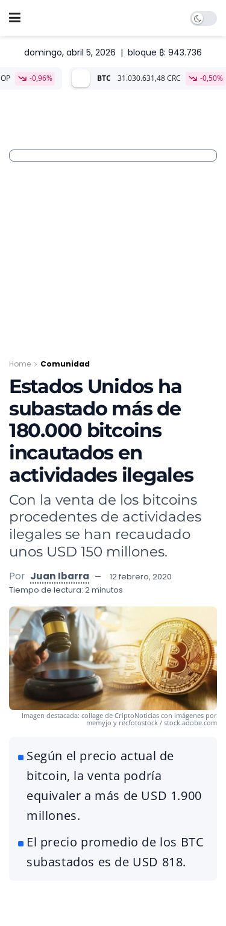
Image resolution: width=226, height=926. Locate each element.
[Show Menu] (14, 18)
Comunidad (65, 364)
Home (20, 364)
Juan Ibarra (59, 576)
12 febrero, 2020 (141, 576)
